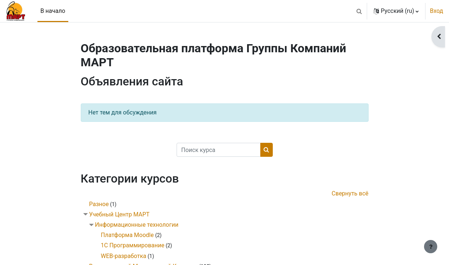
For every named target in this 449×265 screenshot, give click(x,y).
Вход (436, 10)
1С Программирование (132, 245)
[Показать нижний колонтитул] (430, 246)
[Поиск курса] (219, 150)
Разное (99, 204)
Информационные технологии (136, 224)
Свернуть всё (350, 193)
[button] (359, 11)
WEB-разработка (123, 255)
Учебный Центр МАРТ (119, 214)
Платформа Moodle (128, 235)
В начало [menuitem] (52, 10)
